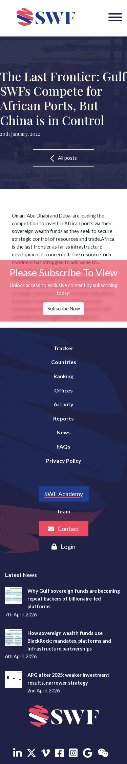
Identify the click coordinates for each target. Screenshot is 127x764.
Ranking (63, 376)
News (64, 432)
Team (63, 511)
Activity (63, 404)
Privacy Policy (63, 460)
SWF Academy (63, 494)
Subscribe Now (63, 308)
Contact (63, 528)
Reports (63, 418)
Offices (63, 390)
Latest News (21, 574)
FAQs (63, 446)
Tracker (63, 348)
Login (63, 546)
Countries (63, 362)
